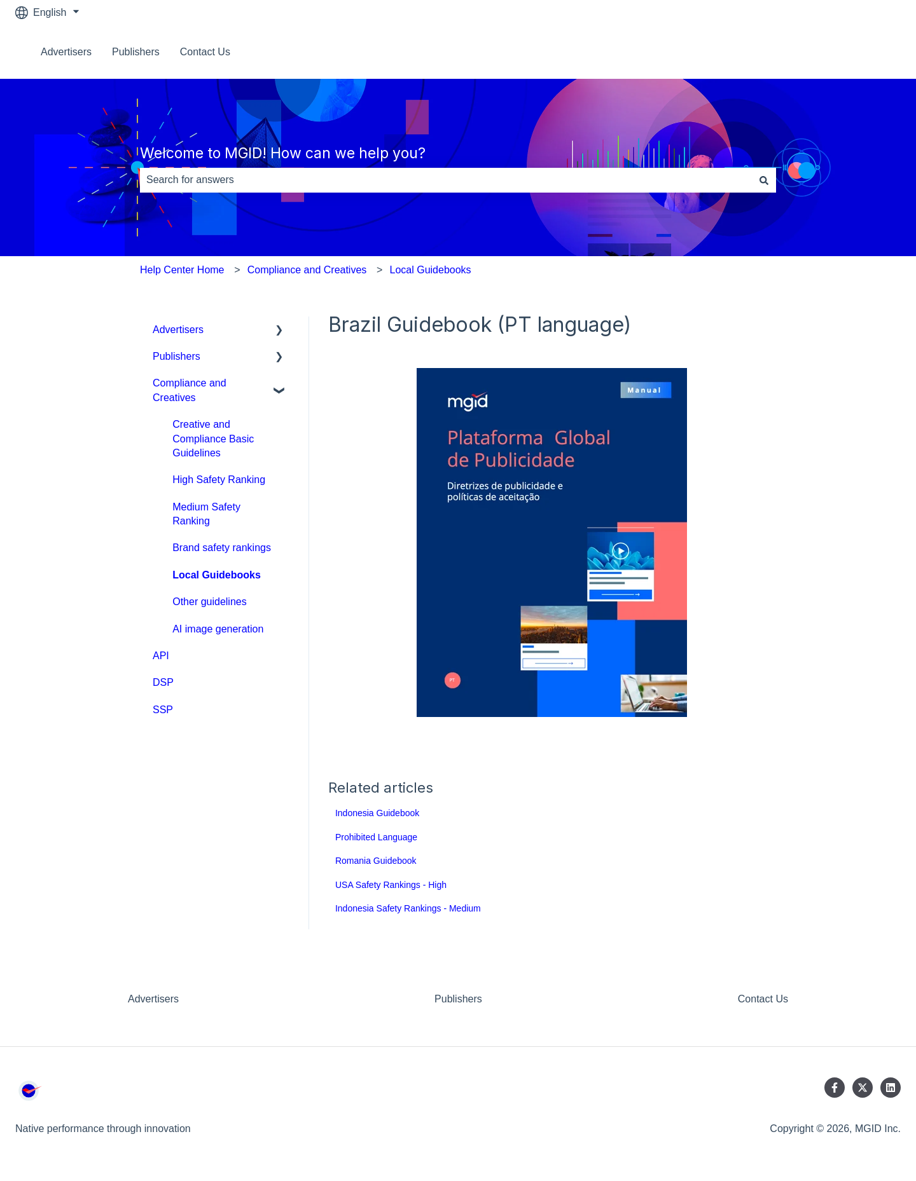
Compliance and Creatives (307, 269)
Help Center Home (182, 269)
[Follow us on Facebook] (834, 1087)
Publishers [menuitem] (176, 356)
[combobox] (446, 180)
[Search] (764, 180)
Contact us (864, 51)
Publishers (136, 51)
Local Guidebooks (430, 269)
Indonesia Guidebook (377, 813)
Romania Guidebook (376, 861)
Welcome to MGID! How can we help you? (283, 153)
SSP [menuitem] (163, 709)
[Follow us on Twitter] (862, 1087)
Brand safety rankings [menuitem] (221, 547)
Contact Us (205, 51)
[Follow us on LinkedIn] (890, 1087)
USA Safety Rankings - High (391, 885)
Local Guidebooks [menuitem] (216, 575)
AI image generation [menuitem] (217, 629)
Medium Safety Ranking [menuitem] (206, 514)
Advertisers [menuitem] (178, 329)
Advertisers (66, 51)
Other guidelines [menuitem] (209, 601)
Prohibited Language (376, 837)
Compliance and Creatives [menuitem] (189, 390)
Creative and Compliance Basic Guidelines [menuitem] (213, 438)
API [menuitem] (161, 655)
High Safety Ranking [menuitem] (218, 479)
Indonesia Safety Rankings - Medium (408, 908)
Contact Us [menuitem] (763, 998)
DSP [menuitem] (163, 682)
